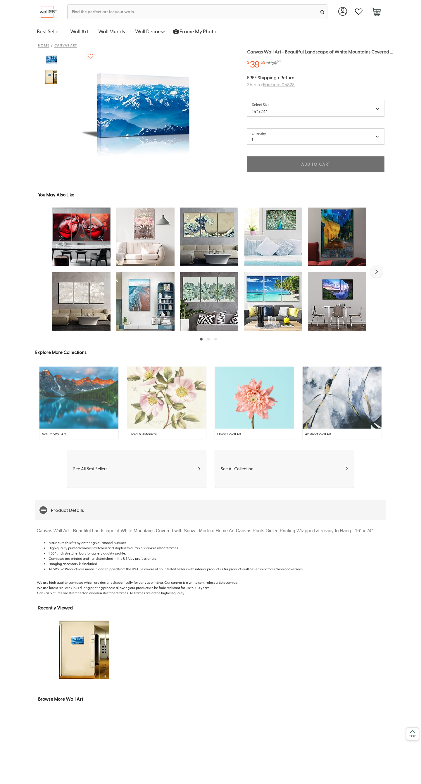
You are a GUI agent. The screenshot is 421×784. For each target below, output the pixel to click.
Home (43, 45)
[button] (376, 271)
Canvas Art (65, 45)
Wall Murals (111, 31)
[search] (322, 11)
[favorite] (358, 12)
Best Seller (48, 31)
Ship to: (271, 84)
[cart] (376, 12)
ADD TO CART (315, 164)
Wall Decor (150, 31)
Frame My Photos (196, 31)
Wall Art (79, 31)
